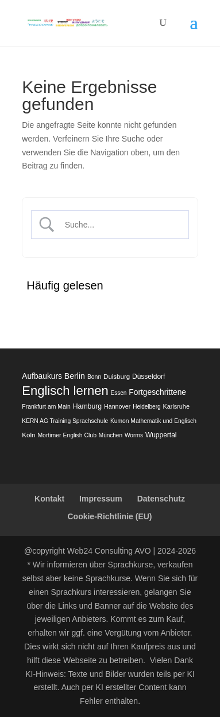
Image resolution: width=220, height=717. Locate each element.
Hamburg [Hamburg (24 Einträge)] (87, 406)
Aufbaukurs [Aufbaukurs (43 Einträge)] (42, 376)
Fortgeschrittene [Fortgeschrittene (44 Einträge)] (157, 392)
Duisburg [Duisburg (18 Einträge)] (116, 376)
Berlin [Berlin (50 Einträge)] (74, 376)
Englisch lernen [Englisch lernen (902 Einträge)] (65, 390)
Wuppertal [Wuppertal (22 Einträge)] (160, 435)
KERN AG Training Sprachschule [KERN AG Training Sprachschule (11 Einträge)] (65, 421)
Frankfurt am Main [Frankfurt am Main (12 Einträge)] (46, 406)
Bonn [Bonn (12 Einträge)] (94, 377)
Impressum (100, 498)
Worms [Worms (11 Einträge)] (134, 435)
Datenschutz (161, 498)
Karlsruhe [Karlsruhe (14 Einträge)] (176, 406)
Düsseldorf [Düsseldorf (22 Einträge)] (148, 377)
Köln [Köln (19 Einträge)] (28, 434)
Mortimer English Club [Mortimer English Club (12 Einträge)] (67, 435)
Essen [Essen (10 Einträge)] (119, 393)
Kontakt (49, 498)
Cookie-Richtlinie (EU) (109, 516)
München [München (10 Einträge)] (110, 435)
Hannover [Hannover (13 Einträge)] (117, 406)
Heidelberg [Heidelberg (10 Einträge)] (146, 406)
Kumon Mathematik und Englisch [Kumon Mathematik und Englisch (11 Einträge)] (153, 421)
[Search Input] (119, 224)
